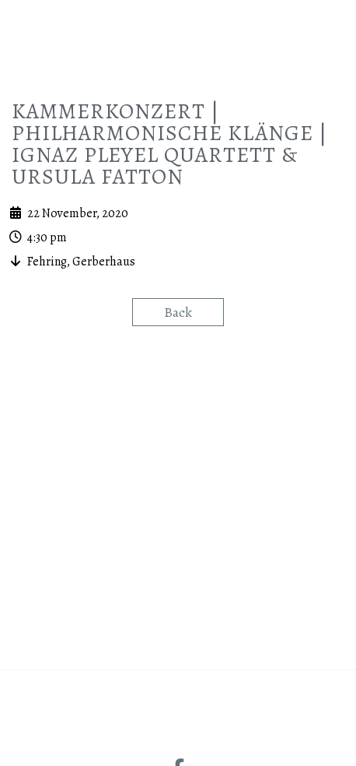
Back (178, 480)
